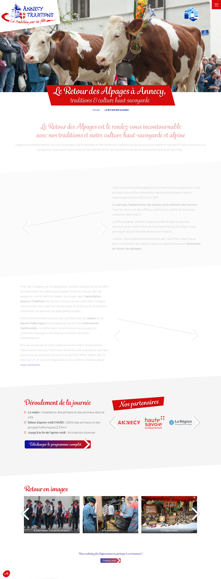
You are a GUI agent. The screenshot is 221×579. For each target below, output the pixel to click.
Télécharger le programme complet (55, 444)
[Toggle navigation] (216, 4)
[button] (6, 573)
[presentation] (113, 423)
